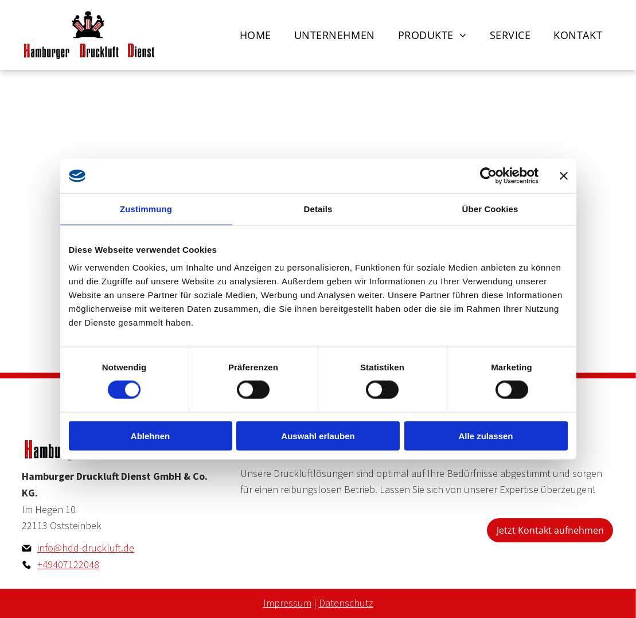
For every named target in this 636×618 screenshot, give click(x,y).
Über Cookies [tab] (490, 209)
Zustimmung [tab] (146, 209)
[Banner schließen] (564, 176)
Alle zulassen (485, 435)
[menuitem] (255, 35)
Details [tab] (318, 209)
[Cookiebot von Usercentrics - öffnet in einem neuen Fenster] (488, 176)
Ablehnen (150, 435)
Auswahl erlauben (317, 435)
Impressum (287, 602)
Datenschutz (346, 602)
